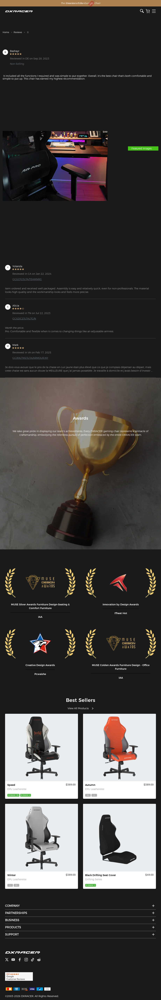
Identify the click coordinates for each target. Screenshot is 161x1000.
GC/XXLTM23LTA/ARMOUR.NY (30, 358)
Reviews (18, 32)
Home (6, 32)
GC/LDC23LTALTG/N (24, 318)
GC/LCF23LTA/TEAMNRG (27, 279)
